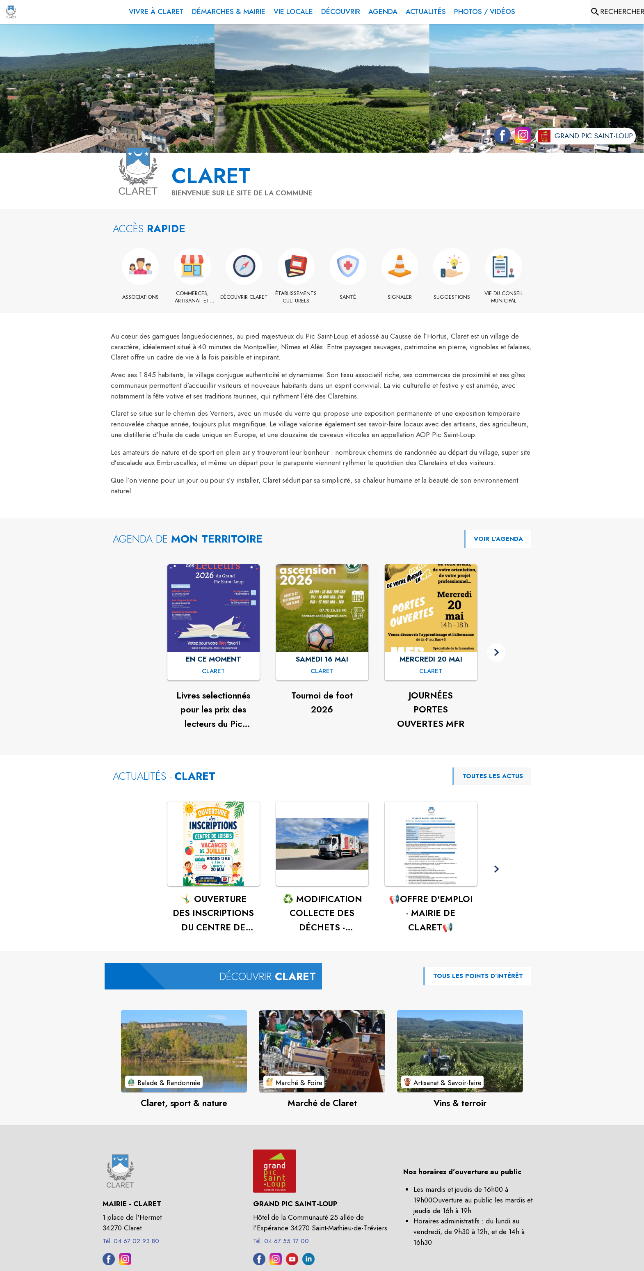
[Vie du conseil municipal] (504, 297)
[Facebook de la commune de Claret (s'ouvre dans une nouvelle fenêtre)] (500, 137)
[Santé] (348, 297)
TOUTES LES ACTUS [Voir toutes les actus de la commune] (492, 776)
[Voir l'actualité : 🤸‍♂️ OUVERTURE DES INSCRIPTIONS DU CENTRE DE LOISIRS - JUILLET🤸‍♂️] (213, 844)
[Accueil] (11, 12)
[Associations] (140, 297)
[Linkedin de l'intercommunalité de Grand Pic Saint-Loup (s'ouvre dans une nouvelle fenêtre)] (308, 1263)
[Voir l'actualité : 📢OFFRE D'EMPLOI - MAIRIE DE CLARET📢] (431, 844)
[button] (496, 653)
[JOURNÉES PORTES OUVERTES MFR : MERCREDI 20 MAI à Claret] (430, 671)
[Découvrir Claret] (244, 297)
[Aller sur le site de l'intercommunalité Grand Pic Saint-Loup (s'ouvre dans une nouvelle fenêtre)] (585, 136)
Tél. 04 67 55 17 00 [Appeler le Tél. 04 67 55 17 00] (281, 1241)
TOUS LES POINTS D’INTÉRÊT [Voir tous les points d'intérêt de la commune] (478, 975)
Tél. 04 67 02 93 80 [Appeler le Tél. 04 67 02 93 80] (131, 1241)
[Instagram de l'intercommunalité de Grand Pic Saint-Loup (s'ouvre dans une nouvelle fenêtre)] (275, 1263)
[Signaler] (400, 297)
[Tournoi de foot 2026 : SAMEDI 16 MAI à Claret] (322, 671)
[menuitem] (156, 10)
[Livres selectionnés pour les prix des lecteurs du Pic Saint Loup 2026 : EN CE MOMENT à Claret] (213, 671)
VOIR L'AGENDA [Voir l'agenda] (498, 538)
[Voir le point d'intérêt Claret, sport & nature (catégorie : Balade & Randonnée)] (184, 1051)
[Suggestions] (452, 297)
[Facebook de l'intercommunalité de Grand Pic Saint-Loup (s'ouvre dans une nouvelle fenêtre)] (259, 1263)
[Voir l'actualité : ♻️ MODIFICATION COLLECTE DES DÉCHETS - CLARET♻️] (322, 844)
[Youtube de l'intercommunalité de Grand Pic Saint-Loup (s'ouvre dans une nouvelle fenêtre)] (292, 1263)
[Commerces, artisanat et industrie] (193, 297)
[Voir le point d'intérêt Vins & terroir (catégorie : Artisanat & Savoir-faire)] (460, 1051)
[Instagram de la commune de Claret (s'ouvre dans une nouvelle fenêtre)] (521, 137)
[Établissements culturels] (296, 297)
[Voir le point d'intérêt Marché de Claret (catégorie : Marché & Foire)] (322, 1051)
